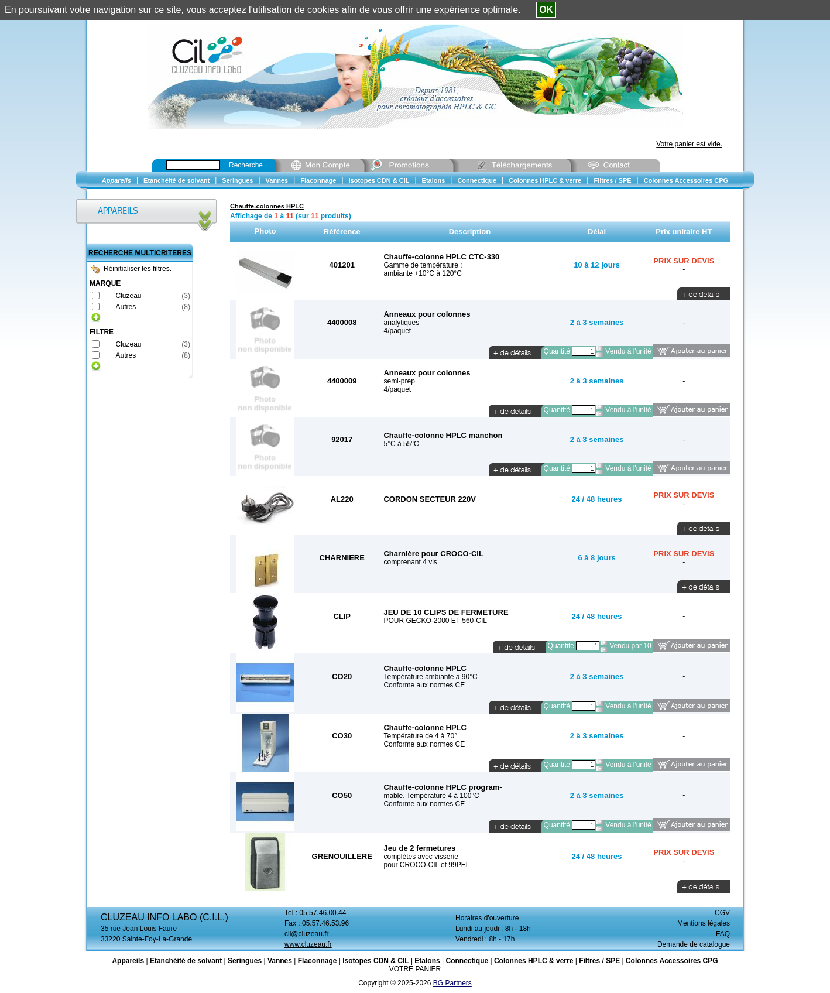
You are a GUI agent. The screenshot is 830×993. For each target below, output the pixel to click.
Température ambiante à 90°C (430, 677)
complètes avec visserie (420, 856)
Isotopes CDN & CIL (375, 961)
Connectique (466, 961)
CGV (722, 913)
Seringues (245, 961)
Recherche (246, 165)
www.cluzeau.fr (308, 944)
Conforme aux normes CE (424, 685)
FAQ (723, 934)
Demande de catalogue (693, 944)
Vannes (279, 961)
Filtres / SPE (599, 961)
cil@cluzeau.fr (306, 934)
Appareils (128, 961)
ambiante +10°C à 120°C (422, 273)
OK (546, 10)
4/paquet (397, 331)
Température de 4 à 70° (420, 736)
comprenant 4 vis (410, 562)
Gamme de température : (422, 265)
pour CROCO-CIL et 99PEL (426, 865)
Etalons (427, 961)
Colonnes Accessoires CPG (672, 961)
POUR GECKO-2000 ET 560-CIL (435, 621)
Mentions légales (703, 923)
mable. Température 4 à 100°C (431, 796)
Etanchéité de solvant (186, 961)
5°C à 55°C (401, 444)
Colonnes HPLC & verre (533, 961)
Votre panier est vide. (689, 144)
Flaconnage (317, 961)
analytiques (401, 323)
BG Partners (452, 983)
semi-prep (398, 381)
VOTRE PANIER (415, 969)
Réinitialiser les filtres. (131, 269)
